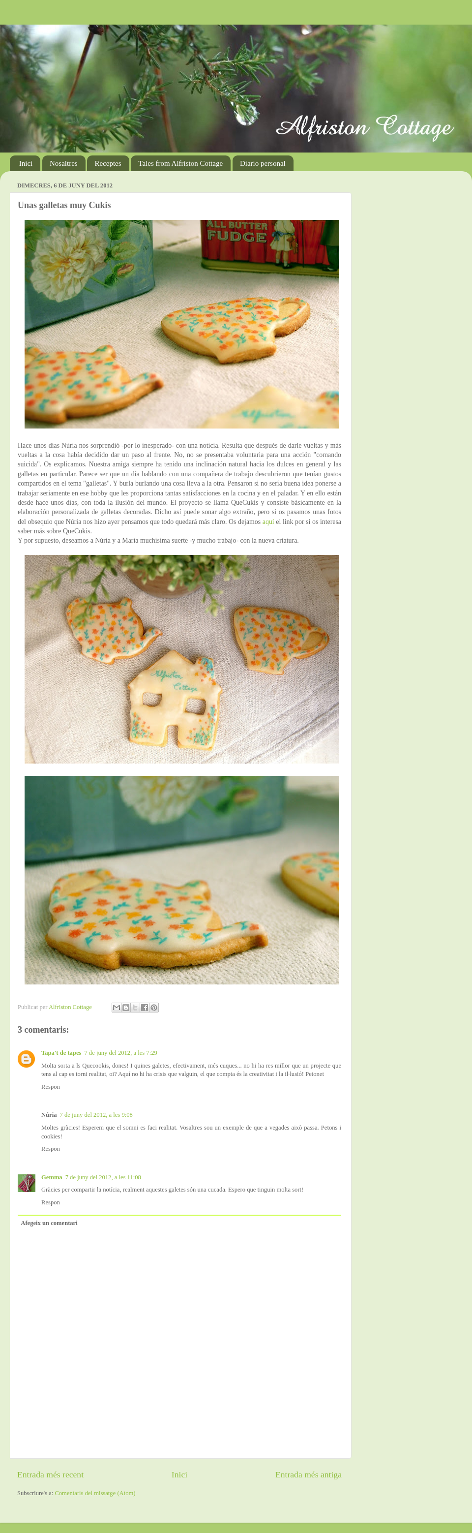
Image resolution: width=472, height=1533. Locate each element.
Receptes (107, 163)
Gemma (51, 1177)
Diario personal (263, 163)
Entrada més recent (50, 1474)
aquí (268, 521)
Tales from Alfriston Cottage (180, 163)
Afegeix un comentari (49, 1223)
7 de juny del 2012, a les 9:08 (95, 1114)
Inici (26, 163)
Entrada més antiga (308, 1474)
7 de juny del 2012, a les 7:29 (120, 1052)
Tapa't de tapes (61, 1052)
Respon (50, 1086)
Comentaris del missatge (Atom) (95, 1493)
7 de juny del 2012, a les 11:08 (103, 1177)
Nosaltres (64, 163)
